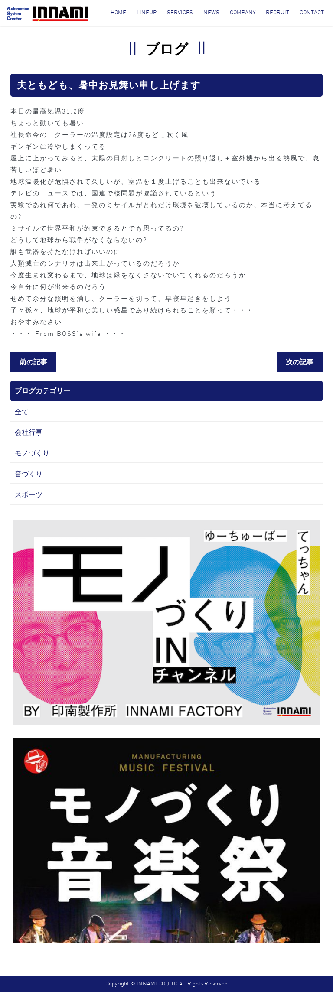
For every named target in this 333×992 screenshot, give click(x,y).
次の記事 (299, 362)
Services (180, 12)
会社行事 (28, 432)
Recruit (277, 12)
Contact (312, 12)
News (211, 12)
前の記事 (33, 362)
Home (118, 12)
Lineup (147, 12)
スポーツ (28, 494)
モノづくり (32, 453)
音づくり (28, 473)
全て (22, 411)
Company (242, 12)
